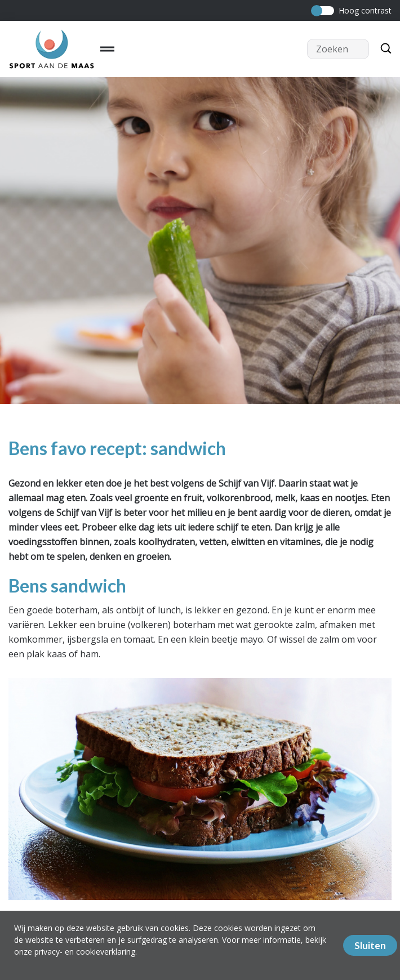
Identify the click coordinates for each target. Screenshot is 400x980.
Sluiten (370, 945)
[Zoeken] (383, 49)
